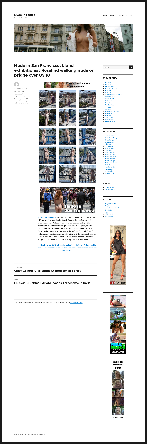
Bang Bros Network (111, 88)
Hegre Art (108, 109)
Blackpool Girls (110, 97)
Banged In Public (110, 204)
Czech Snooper (109, 140)
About (112, 15)
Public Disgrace (110, 154)
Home (104, 15)
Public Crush (109, 117)
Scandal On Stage (110, 167)
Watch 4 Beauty (110, 121)
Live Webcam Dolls (125, 15)
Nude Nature (109, 113)
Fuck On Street (109, 146)
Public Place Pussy (111, 163)
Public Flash (109, 119)
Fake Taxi (108, 144)
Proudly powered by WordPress (35, 434)
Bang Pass (108, 92)
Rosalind (21, 103)
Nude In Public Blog (20, 88)
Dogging (107, 206)
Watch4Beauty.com (76, 302)
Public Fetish (109, 214)
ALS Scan (108, 84)
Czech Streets (109, 142)
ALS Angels (108, 82)
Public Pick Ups (110, 161)
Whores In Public (110, 173)
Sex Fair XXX (109, 169)
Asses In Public (109, 136)
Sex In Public (109, 216)
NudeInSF (17, 101)
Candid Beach (109, 99)
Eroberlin (108, 103)
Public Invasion (110, 159)
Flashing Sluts (109, 105)
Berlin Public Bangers (112, 138)
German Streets (110, 148)
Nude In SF (24, 99)
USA (26, 103)
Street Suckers (109, 171)
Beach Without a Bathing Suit (114, 94)
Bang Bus (108, 90)
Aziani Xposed (109, 86)
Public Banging (110, 152)
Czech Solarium (110, 189)
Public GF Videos (110, 156)
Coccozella (108, 101)
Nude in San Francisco (47, 217)
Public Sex (108, 165)
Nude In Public (24, 15)
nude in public (18, 97)
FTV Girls (108, 107)
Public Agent (109, 150)
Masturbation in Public (112, 208)
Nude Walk (108, 115)
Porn (106, 212)
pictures (23, 101)
